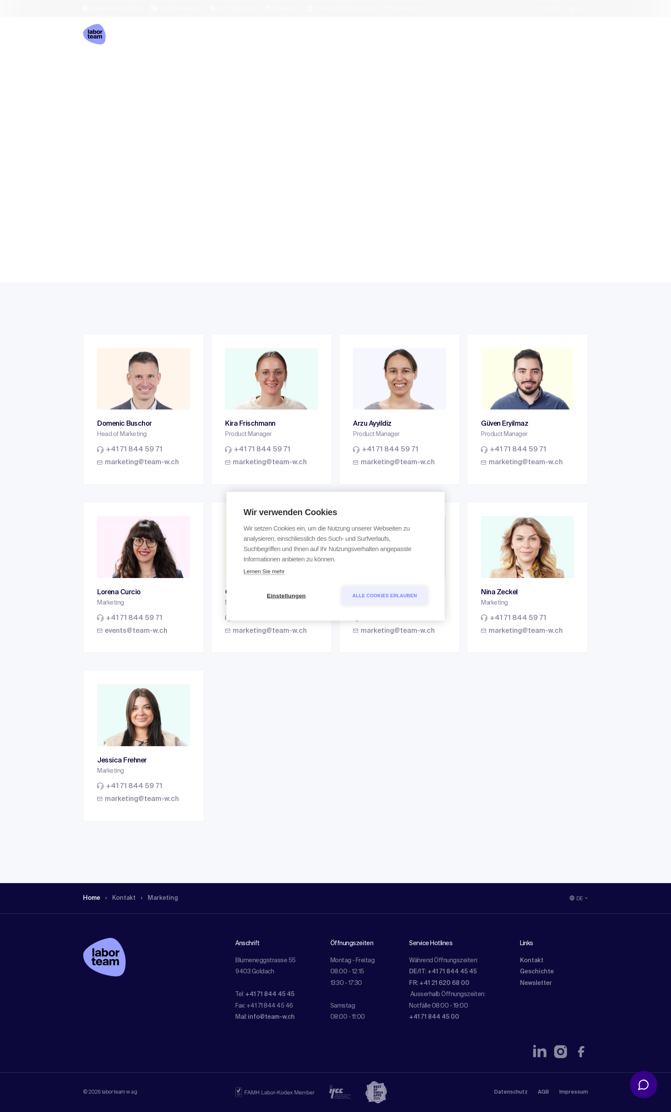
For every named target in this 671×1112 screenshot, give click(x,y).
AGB (543, 1092)
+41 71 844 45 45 (269, 994)
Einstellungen (286, 595)
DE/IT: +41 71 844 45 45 (443, 972)
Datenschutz (511, 1092)
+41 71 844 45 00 (434, 1017)
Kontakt (124, 66)
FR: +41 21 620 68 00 (439, 983)
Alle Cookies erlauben (385, 595)
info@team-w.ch (271, 1017)
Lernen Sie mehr (264, 571)
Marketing (166, 66)
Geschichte (537, 972)
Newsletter (536, 983)
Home (92, 66)
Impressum (573, 1092)
